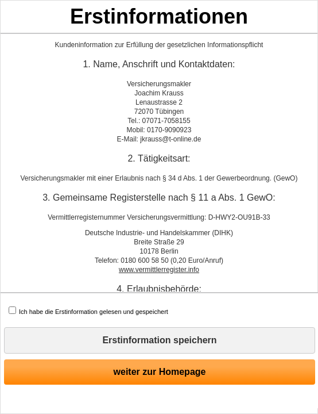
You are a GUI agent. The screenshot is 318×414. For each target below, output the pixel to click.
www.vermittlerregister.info (159, 270)
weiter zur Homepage (160, 372)
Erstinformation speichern (159, 340)
